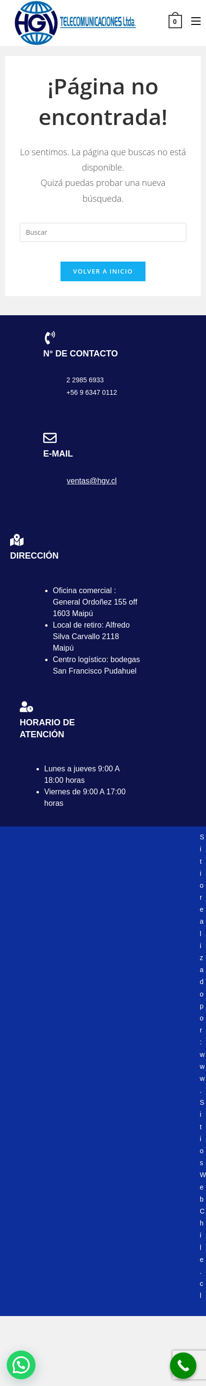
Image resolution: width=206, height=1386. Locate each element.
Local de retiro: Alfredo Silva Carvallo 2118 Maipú (91, 636)
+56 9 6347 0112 (91, 392)
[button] (21, 1365)
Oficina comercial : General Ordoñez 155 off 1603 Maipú (95, 602)
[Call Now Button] (183, 1365)
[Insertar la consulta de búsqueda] (103, 232)
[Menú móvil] (192, 20)
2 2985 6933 (85, 380)
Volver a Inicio (103, 271)
